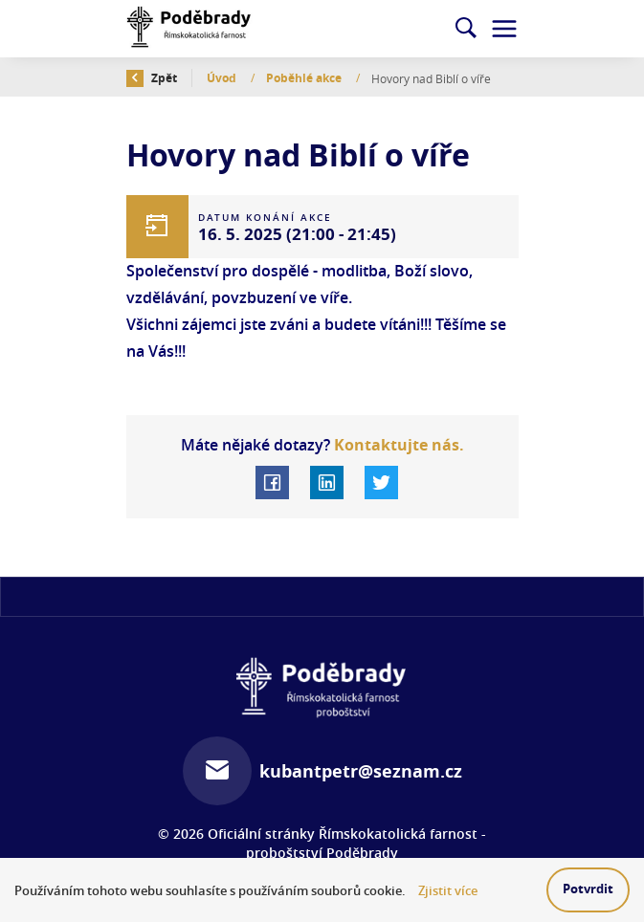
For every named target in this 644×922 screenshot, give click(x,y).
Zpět (151, 78)
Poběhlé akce (305, 78)
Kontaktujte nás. (397, 444)
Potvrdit (588, 888)
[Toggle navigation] (504, 28)
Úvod (223, 78)
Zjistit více (447, 891)
